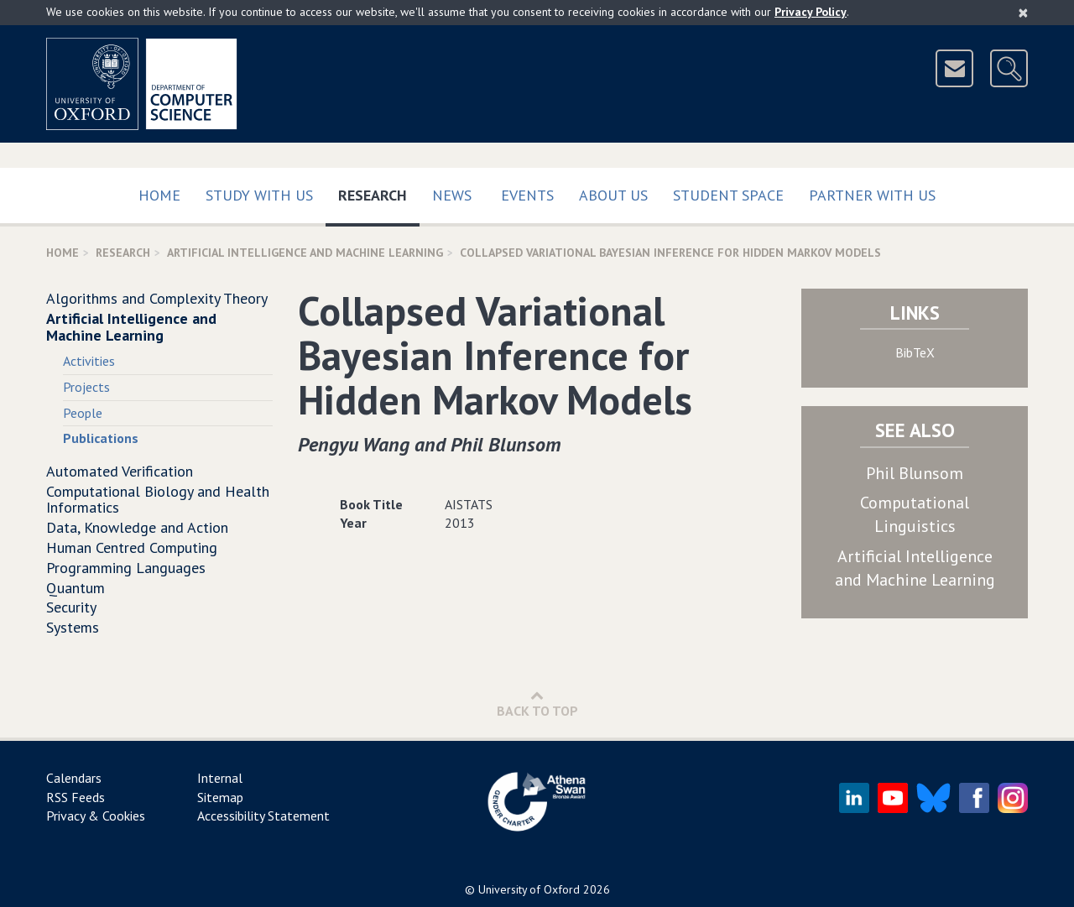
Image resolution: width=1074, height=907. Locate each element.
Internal (219, 777)
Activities (89, 360)
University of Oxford (529, 889)
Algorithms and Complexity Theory (157, 298)
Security (71, 607)
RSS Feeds (75, 797)
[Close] (1023, 13)
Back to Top (537, 703)
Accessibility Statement (263, 815)
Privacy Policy (810, 11)
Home (159, 195)
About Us (613, 195)
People (82, 412)
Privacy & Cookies (95, 815)
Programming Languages (126, 567)
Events (527, 195)
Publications (100, 438)
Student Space (728, 195)
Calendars (74, 777)
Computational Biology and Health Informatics (157, 500)
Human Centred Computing (131, 547)
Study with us (259, 195)
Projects (86, 386)
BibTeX (915, 352)
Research (379, 192)
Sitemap (220, 797)
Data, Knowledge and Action (137, 527)
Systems (72, 627)
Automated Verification (119, 471)
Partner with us (872, 195)
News (452, 195)
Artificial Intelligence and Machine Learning (305, 252)
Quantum (75, 587)
